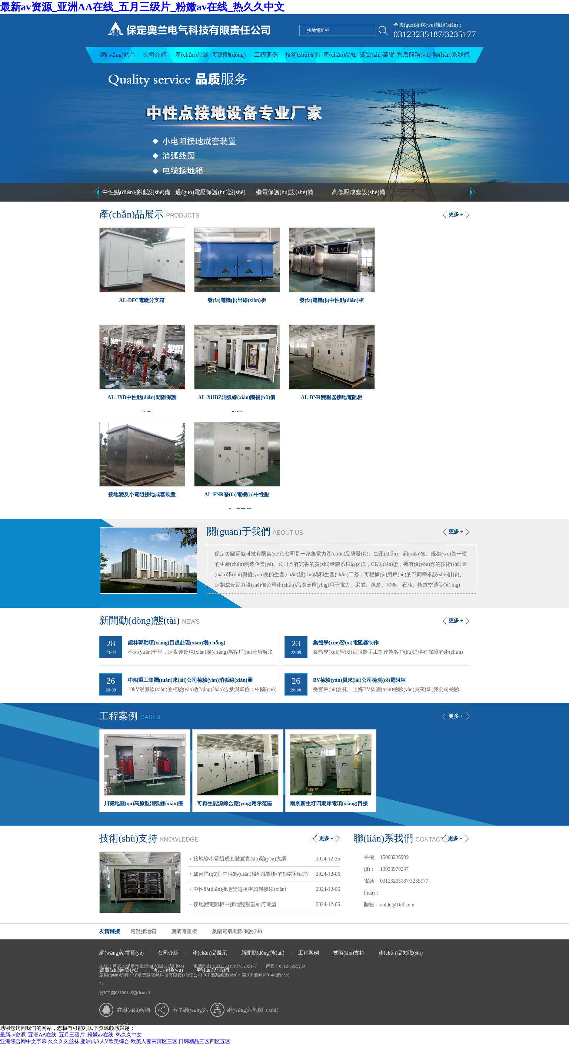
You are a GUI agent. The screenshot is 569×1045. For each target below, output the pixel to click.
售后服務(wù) (414, 55)
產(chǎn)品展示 (192, 57)
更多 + (456, 214)
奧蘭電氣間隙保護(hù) (237, 931)
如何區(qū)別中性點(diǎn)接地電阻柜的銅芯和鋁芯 (266, 874)
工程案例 (266, 55)
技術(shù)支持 (303, 55)
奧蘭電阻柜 (184, 931)
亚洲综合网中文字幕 (23, 1041)
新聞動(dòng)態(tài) (229, 57)
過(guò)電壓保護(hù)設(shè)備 (210, 195)
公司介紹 (155, 55)
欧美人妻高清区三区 (154, 1041)
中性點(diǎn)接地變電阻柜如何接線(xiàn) (266, 889)
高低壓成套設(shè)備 (358, 192)
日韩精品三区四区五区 (204, 1041)
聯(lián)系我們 (451, 55)
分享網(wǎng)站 (191, 1010)
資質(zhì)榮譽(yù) (377, 57)
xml (272, 1010)
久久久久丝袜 (63, 1041)
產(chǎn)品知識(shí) (340, 57)
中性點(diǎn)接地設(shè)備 (136, 192)
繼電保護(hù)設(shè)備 (284, 192)
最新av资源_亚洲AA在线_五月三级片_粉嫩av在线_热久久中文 (142, 7)
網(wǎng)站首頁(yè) (117, 57)
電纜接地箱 (143, 931)
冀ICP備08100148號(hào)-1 (267, 975)
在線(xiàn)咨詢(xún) (133, 1012)
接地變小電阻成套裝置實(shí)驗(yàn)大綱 (266, 859)
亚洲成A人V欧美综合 (104, 1041)
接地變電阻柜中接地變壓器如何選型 (266, 904)
